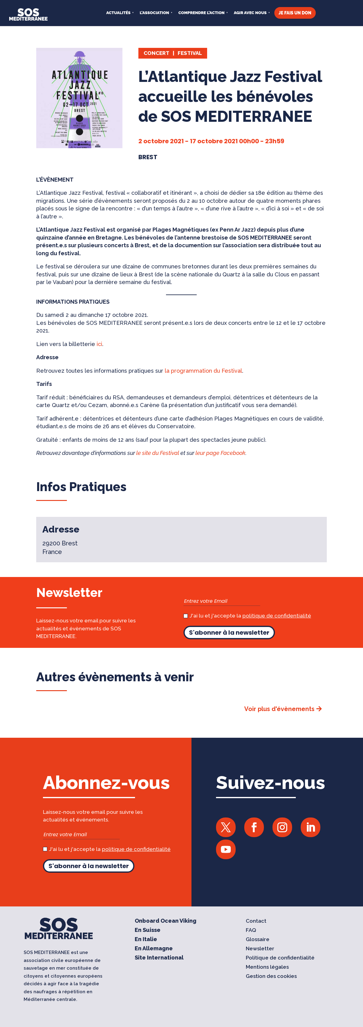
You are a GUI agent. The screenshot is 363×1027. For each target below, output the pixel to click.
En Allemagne (154, 949)
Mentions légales (267, 967)
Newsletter (260, 949)
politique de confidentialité (276, 616)
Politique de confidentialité (280, 958)
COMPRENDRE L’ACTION (201, 12)
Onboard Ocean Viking (165, 921)
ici (99, 344)
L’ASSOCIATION (154, 12)
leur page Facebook (220, 453)
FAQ (251, 930)
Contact (256, 921)
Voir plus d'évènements (279, 709)
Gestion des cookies (271, 976)
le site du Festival (157, 453)
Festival (190, 53)
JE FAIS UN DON (295, 12)
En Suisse (147, 930)
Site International (159, 958)
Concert (156, 53)
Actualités (118, 12)
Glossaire (257, 939)
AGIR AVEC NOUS (250, 12)
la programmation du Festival (203, 370)
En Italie (146, 939)
